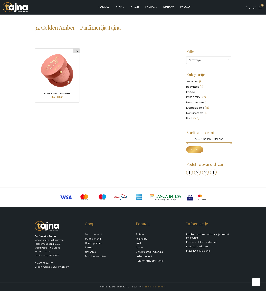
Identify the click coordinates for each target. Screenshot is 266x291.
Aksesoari (192, 81)
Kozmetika (141, 238)
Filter (194, 149)
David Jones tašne (95, 256)
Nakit (189, 118)
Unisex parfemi (93, 243)
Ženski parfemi (93, 234)
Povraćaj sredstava (197, 246)
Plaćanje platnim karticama (201, 242)
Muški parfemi (93, 238)
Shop (119, 7)
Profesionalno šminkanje (150, 260)
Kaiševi (190, 92)
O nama (134, 7)
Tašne (139, 247)
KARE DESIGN (194, 97)
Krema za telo (195, 107)
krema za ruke (195, 102)
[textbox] (208, 60)
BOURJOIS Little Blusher (57, 93)
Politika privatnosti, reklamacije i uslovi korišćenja (207, 236)
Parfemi (140, 234)
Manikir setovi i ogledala (149, 252)
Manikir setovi (194, 113)
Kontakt (185, 7)
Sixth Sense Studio (155, 287)
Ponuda (150, 7)
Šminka (89, 247)
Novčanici (90, 252)
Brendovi (168, 7)
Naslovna (104, 7)
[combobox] (208, 60)
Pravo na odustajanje (198, 251)
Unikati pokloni (144, 256)
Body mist (192, 86)
